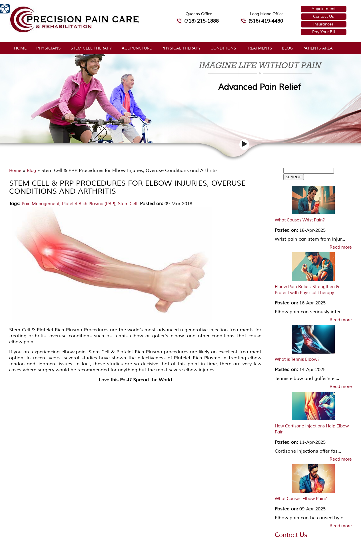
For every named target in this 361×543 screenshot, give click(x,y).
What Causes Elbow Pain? (301, 499)
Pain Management (40, 204)
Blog (287, 48)
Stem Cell (127, 204)
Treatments (259, 48)
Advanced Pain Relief (259, 87)
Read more (341, 247)
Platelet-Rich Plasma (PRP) (88, 204)
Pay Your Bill (323, 31)
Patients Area (317, 48)
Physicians (48, 48)
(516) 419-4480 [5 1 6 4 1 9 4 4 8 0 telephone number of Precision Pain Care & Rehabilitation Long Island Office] (265, 21)
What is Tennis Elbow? (297, 359)
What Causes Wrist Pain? (300, 220)
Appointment (324, 8)
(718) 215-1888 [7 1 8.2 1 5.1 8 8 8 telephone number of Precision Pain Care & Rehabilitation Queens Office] (201, 21)
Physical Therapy (181, 48)
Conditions (223, 48)
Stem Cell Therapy (91, 48)
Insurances (323, 24)
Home (20, 48)
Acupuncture (137, 48)
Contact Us (323, 16)
